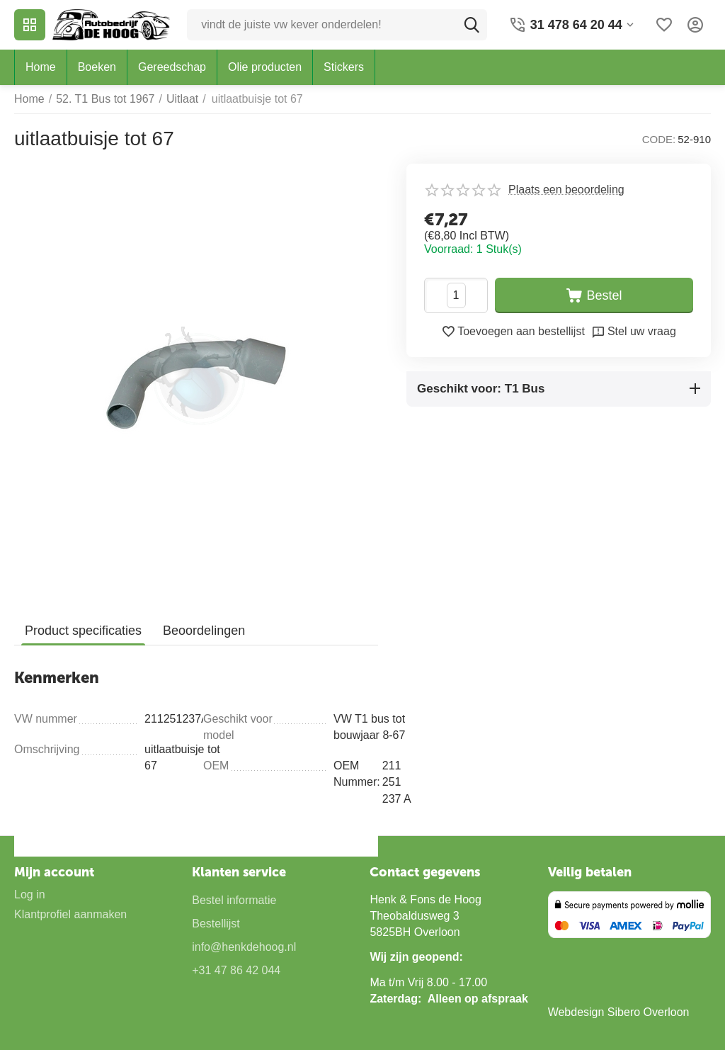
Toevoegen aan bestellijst (513, 331)
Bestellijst (216, 924)
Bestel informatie (234, 900)
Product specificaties (83, 630)
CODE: (659, 139)
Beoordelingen (204, 630)
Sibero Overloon (648, 1012)
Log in (29, 894)
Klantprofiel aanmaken (70, 914)
